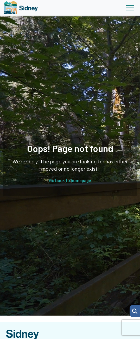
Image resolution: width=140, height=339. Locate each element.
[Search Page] (134, 310)
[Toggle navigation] (130, 8)
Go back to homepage (70, 180)
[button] (134, 311)
